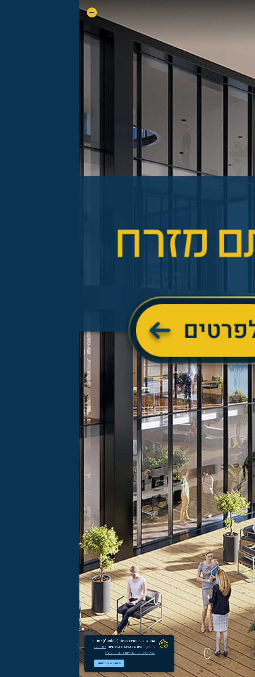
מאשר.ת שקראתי (30, 663)
